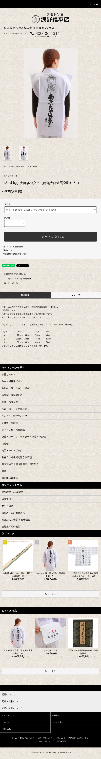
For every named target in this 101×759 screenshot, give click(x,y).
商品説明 (25, 295)
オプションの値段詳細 (13, 246)
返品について (9, 250)
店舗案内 (6, 499)
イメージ (75, 295)
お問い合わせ (7, 729)
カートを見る (57, 722)
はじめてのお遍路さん (13, 512)
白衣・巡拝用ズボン (18, 166)
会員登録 (56, 715)
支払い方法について (27, 738)
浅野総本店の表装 (11, 526)
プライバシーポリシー (43, 741)
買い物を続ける (9, 283)
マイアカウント (8, 715)
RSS (58, 741)
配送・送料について (45, 738)
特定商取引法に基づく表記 (15, 254)
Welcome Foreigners (12, 492)
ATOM (63, 741)
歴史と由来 (7, 505)
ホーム (5, 166)
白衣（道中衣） (33, 166)
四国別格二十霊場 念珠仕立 (16, 519)
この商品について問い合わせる (16, 278)
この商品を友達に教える (13, 274)
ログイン (5, 722)
